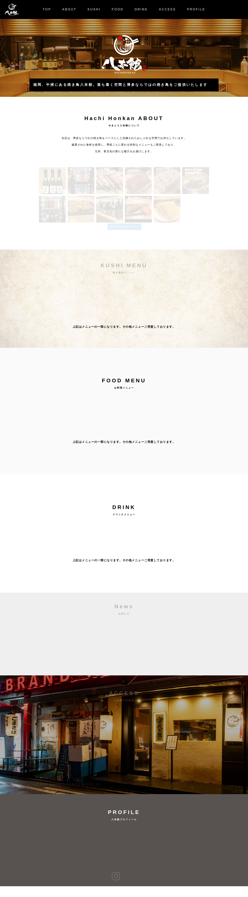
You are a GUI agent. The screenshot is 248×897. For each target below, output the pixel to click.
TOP (47, 9)
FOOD (117, 9)
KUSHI (94, 9)
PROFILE (196, 9)
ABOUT (69, 9)
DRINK (141, 9)
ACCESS (167, 9)
